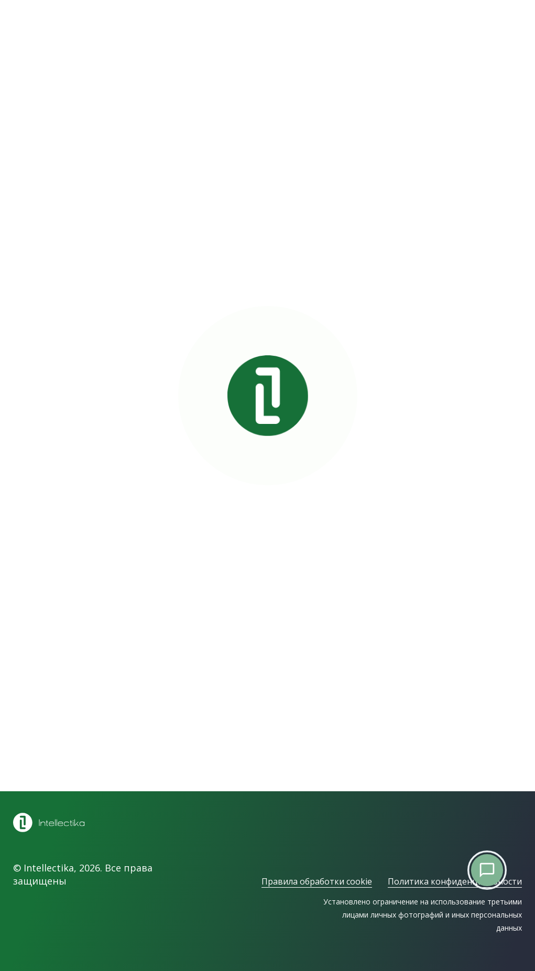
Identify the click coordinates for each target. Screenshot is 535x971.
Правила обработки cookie (316, 881)
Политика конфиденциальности (455, 881)
